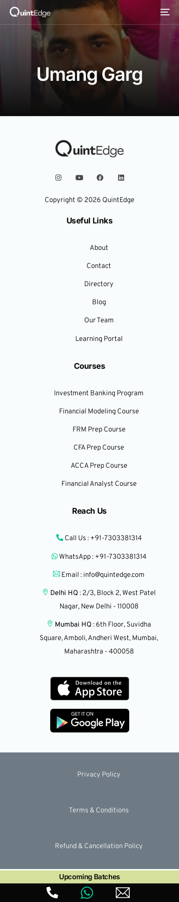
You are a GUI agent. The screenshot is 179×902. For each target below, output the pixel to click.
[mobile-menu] (164, 12)
